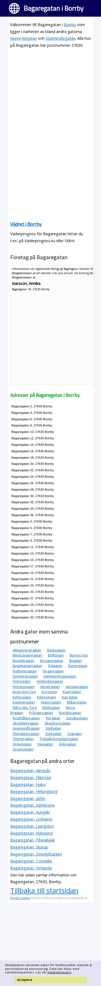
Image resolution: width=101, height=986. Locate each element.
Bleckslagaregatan (27, 655)
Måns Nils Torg (24, 707)
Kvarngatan (72, 691)
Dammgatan (77, 665)
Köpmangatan (24, 702)
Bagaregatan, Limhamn (31, 819)
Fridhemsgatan (25, 671)
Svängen (75, 733)
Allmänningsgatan (27, 650)
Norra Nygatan (23, 38)
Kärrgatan (70, 697)
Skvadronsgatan (57, 723)
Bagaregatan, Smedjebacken (36, 854)
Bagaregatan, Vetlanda (31, 868)
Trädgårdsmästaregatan (59, 738)
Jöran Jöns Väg (24, 691)
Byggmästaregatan (27, 665)
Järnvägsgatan (77, 686)
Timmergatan (23, 738)
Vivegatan (45, 744)
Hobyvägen (22, 681)
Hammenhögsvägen (60, 676)
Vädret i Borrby (25, 224)
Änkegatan (67, 744)
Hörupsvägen (23, 686)
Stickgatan (53, 733)
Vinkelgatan (22, 744)
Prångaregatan (41, 712)
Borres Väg (79, 655)
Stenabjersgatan (26, 733)
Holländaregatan (50, 681)
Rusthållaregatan (26, 718)
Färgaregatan (53, 671)
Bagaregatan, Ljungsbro (32, 826)
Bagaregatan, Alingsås (30, 770)
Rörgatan (53, 718)
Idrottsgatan (50, 686)
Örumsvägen (23, 749)
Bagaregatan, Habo (28, 784)
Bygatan (75, 660)
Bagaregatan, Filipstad (30, 777)
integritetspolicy (59, 972)
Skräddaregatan (26, 723)
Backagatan (56, 650)
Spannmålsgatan (60, 38)
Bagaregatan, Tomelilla (31, 861)
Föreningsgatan (25, 676)
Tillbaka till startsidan (44, 890)
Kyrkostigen (46, 697)
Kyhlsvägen (22, 697)
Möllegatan (51, 707)
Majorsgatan (51, 702)
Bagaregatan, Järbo (27, 798)
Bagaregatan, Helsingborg (34, 791)
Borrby (70, 24)
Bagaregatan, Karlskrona (32, 805)
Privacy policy (20, 898)
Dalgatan (55, 665)
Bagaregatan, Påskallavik (32, 840)
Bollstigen (56, 655)
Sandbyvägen (77, 718)
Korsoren (49, 691)
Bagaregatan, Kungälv (30, 812)
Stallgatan (53, 728)
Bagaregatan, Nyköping (31, 833)
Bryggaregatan (51, 660)
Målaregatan (77, 702)
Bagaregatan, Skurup (29, 847)
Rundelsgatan (70, 712)
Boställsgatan (23, 660)
